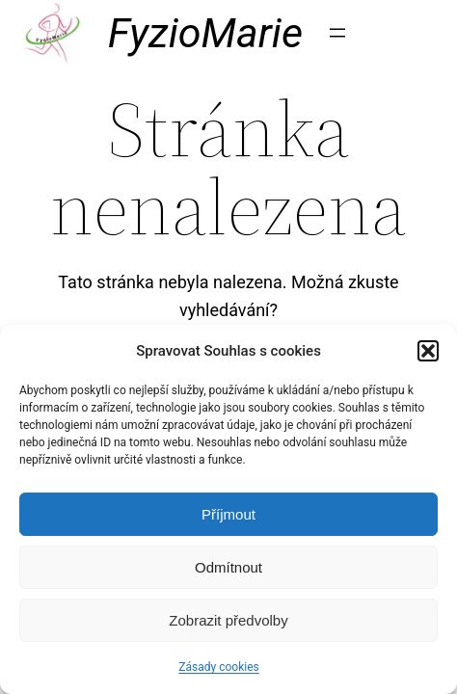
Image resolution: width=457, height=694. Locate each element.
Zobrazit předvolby (228, 620)
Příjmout (228, 514)
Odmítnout (228, 567)
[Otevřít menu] (337, 32)
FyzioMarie (205, 33)
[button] (428, 350)
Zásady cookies (218, 667)
